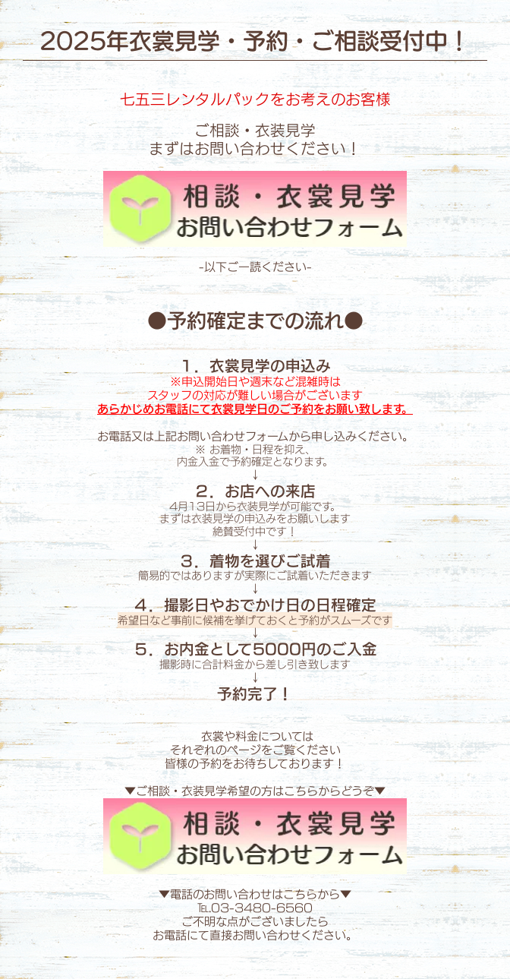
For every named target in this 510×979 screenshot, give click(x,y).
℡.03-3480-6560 (255, 908)
